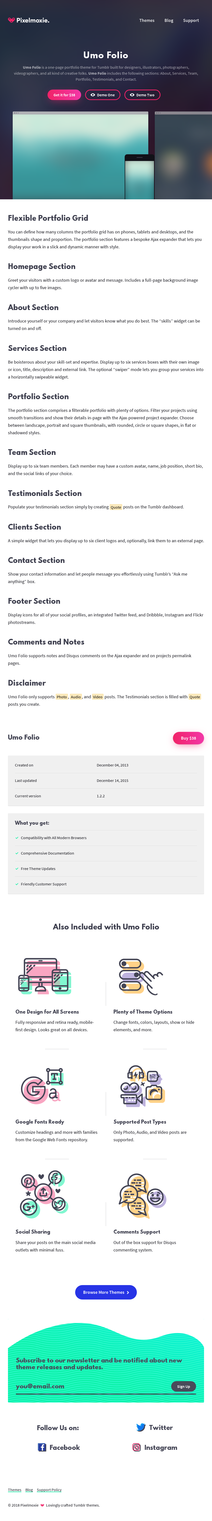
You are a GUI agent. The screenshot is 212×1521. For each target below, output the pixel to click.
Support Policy (49, 1489)
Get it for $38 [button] (64, 94)
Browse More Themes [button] (106, 1292)
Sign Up (183, 1386)
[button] (103, 95)
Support (191, 20)
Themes (147, 20)
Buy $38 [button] (188, 738)
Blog (168, 20)
